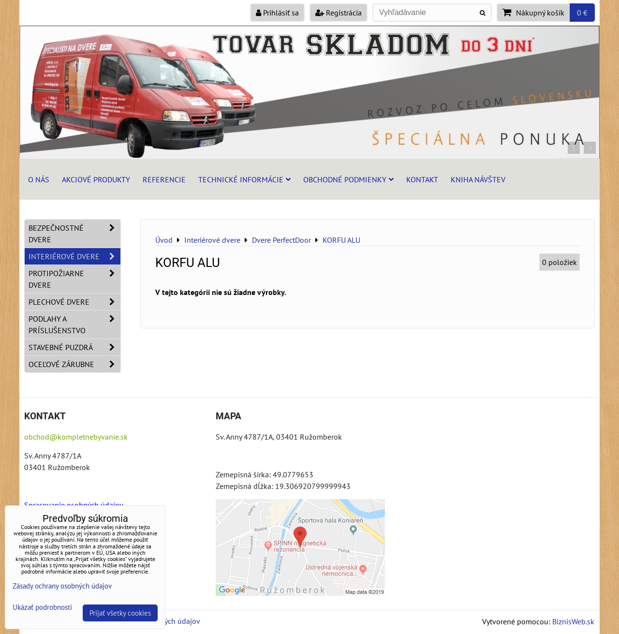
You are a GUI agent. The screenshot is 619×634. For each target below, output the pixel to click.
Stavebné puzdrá (74, 347)
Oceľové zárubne (74, 364)
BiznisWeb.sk (573, 621)
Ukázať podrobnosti (42, 608)
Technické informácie (244, 179)
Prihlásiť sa (277, 12)
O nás (38, 179)
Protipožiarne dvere (74, 279)
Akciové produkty (96, 179)
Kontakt (422, 179)
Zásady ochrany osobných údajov (62, 585)
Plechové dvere (74, 302)
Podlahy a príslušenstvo (74, 324)
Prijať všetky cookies (120, 613)
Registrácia (338, 12)
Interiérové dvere (74, 256)
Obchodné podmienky (348, 179)
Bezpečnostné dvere (74, 234)
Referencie (164, 179)
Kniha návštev (478, 179)
